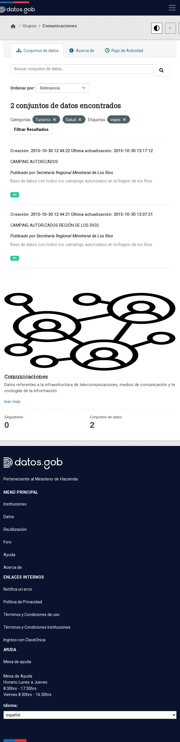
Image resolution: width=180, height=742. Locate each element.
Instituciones (14, 504)
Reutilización (15, 529)
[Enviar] (161, 70)
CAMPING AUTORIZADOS (34, 161)
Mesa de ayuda (17, 661)
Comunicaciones (59, 25)
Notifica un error (17, 589)
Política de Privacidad (22, 602)
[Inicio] (13, 26)
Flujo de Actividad (123, 50)
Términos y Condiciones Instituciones (36, 627)
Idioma (9, 705)
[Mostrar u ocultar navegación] (172, 8)
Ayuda (9, 554)
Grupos (30, 25)
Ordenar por (22, 88)
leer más (12, 401)
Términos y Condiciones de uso (31, 614)
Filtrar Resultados (31, 129)
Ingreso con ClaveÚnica (24, 640)
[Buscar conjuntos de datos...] (81, 69)
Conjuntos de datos (37, 50)
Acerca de (81, 50)
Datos (8, 516)
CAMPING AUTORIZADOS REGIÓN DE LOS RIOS (54, 225)
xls (15, 195)
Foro (7, 542)
